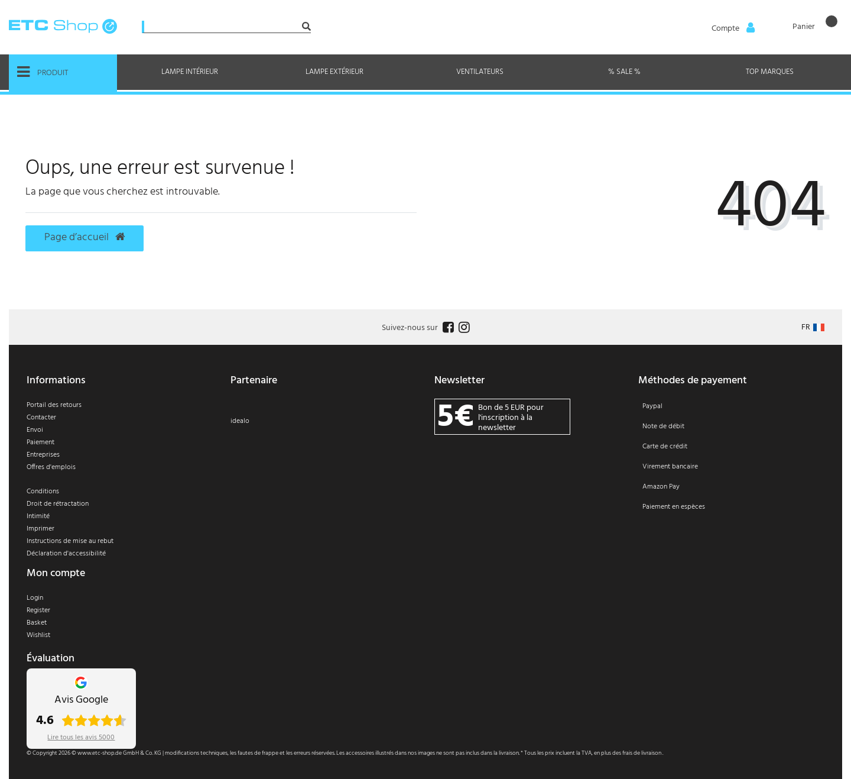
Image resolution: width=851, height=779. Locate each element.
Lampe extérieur (334, 72)
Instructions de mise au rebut (70, 541)
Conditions (43, 491)
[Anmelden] (732, 28)
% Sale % (624, 72)
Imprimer (40, 529)
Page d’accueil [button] (84, 238)
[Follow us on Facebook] (447, 328)
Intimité (38, 516)
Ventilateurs (480, 72)
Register (38, 610)
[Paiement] (731, 464)
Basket (37, 623)
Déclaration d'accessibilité (66, 554)
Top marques (770, 72)
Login (35, 598)
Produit (43, 72)
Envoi (35, 430)
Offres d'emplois (51, 467)
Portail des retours (54, 405)
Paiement (40, 442)
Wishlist (38, 635)
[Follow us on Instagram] (463, 328)
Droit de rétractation (58, 504)
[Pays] (812, 327)
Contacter (41, 418)
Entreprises (43, 455)
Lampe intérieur (189, 72)
